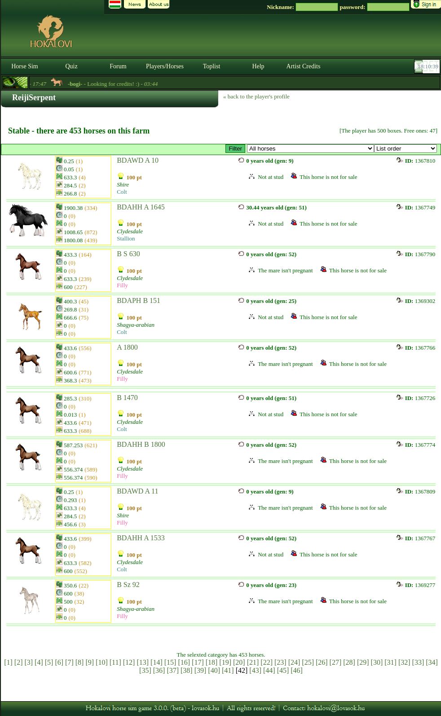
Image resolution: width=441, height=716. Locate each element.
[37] (173, 670)
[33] (418, 662)
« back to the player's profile (256, 96)
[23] (280, 662)
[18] (212, 662)
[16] (184, 662)
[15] (170, 662)
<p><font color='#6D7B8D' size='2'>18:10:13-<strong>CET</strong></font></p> (428, 66)
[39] (200, 670)
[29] (363, 662)
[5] (49, 662)
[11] (115, 662)
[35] (145, 670)
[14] (156, 662)
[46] (297, 670)
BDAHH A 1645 (141, 207)
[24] (294, 662)
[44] (269, 670)
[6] (59, 662)
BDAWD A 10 (138, 160)
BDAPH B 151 (138, 300)
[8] (79, 662)
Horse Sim (24, 66)
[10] (102, 662)
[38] (187, 670)
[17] (198, 662)
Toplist (211, 66)
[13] (143, 662)
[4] (39, 662)
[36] (159, 670)
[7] (69, 662)
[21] (253, 662)
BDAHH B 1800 (141, 444)
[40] (214, 670)
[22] (266, 662)
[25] (308, 662)
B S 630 (128, 254)
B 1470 (127, 397)
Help (258, 66)
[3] (28, 662)
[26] (322, 662)
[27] (336, 662)
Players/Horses (165, 66)
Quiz (71, 66)
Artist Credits (304, 66)
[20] (239, 662)
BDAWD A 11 (137, 491)
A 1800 (127, 347)
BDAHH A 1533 (141, 538)
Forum (118, 66)
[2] (18, 662)
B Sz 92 (128, 584)
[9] (89, 662)
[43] (255, 670)
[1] (8, 662)
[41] (228, 670)
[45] (283, 670)
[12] (129, 662)
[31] (390, 662)
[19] (225, 662)
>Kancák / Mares (310, 148)
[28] (349, 662)
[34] (432, 662)
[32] (404, 662)
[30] (377, 662)
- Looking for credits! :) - (121, 83)
